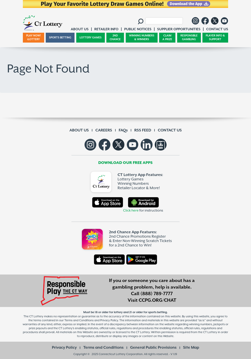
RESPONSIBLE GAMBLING (189, 37)
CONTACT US (170, 130)
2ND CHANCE (115, 37)
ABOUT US (79, 130)
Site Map (191, 347)
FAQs (123, 130)
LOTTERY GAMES (91, 37)
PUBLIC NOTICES (137, 29)
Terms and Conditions (103, 347)
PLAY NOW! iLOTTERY (33, 37)
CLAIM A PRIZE (167, 37)
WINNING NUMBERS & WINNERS (141, 37)
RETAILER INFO (106, 29)
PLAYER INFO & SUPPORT (215, 37)
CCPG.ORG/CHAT (157, 300)
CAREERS (103, 130)
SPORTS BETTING (60, 37)
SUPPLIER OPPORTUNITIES (178, 29)
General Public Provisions (153, 347)
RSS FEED (142, 130)
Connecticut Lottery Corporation (121, 354)
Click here (131, 210)
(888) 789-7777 (156, 293)
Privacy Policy (64, 347)
